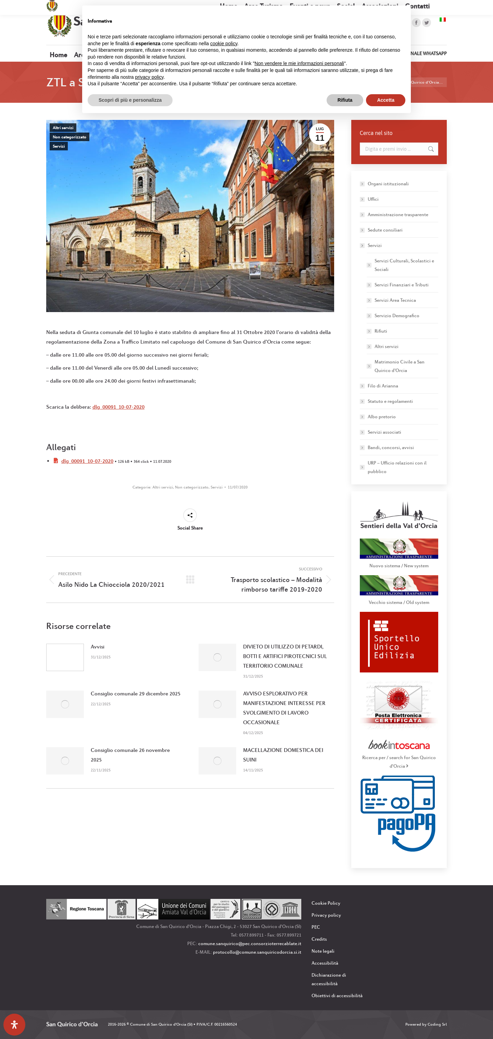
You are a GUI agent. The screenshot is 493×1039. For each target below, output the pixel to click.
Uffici (373, 199)
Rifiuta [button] (345, 100)
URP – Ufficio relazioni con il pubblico (397, 467)
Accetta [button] (385, 100)
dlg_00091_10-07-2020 (118, 407)
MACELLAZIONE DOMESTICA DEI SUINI (283, 755)
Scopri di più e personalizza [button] (130, 100)
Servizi (59, 146)
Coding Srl (437, 1024)
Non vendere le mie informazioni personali (299, 63)
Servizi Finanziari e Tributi (402, 284)
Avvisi (97, 646)
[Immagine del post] (65, 657)
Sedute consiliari (385, 230)
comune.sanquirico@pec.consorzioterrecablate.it (249, 943)
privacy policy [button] (149, 77)
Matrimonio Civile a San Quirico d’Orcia (400, 366)
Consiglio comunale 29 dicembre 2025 (135, 693)
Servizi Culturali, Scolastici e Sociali (404, 265)
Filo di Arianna (383, 385)
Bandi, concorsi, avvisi (391, 447)
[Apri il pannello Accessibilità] (14, 1025)
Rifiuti (381, 331)
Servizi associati (384, 432)
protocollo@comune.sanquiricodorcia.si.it (257, 952)
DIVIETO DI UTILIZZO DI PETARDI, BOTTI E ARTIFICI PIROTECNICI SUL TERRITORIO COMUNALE (285, 656)
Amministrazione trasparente (398, 214)
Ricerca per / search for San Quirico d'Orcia (399, 757)
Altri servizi (63, 127)
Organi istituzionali (388, 183)
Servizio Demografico (397, 315)
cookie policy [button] (223, 43)
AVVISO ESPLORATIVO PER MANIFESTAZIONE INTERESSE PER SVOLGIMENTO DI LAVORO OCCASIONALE (284, 708)
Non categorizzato (69, 137)
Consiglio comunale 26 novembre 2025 (130, 755)
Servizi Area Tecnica (395, 300)
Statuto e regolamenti (390, 401)
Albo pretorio (382, 416)
